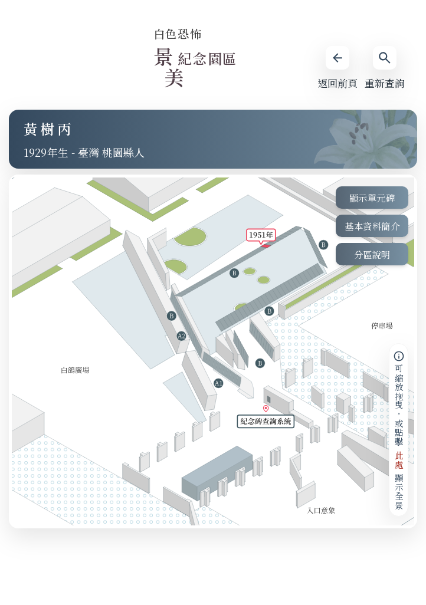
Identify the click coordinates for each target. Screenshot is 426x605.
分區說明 (372, 254)
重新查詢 (385, 68)
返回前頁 (337, 68)
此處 (398, 460)
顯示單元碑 (372, 197)
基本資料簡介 (372, 225)
